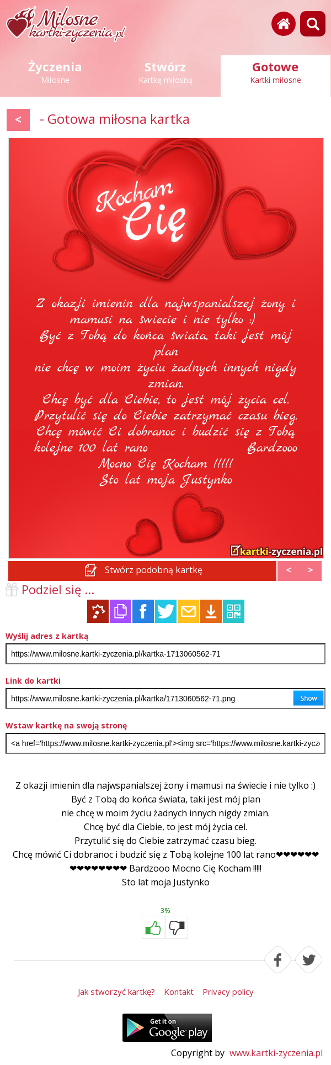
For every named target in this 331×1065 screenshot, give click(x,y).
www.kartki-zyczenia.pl (276, 1053)
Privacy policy (228, 991)
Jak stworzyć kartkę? (116, 991)
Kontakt (179, 991)
